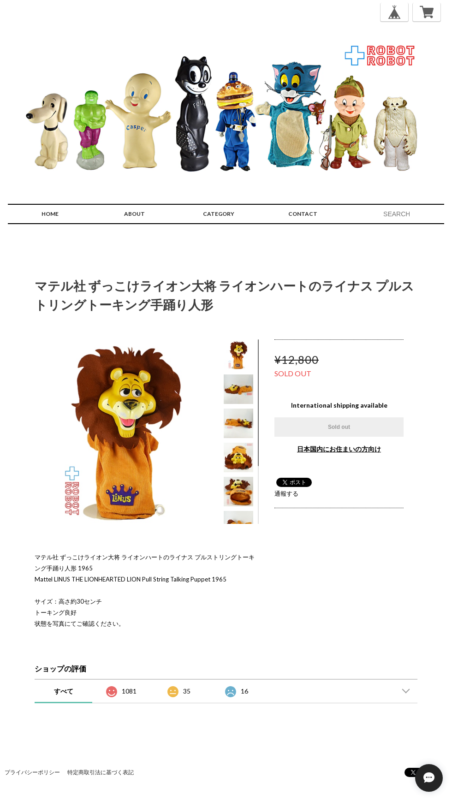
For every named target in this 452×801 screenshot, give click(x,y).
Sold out (339, 427)
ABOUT (134, 213)
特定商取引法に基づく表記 (100, 772)
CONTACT (302, 213)
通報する (286, 493)
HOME (50, 213)
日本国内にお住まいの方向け (339, 449)
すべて (63, 691)
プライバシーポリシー (32, 772)
